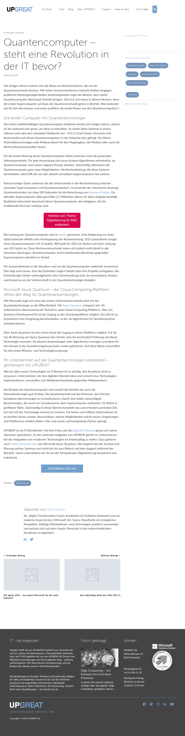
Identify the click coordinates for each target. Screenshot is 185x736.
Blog (70, 9)
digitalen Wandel (84, 430)
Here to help (121, 9)
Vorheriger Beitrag (14, 555)
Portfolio (47, 9)
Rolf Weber (56, 509)
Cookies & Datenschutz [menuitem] (22, 711)
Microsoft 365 (158, 66)
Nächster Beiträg (110, 555)
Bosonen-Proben (99, 192)
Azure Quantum (73, 305)
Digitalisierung (22, 483)
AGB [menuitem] (51, 711)
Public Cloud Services (23, 444)
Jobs (61, 9)
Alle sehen (132, 94)
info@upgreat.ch (132, 668)
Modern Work (150, 74)
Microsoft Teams (137, 83)
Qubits (63, 235)
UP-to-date (142, 9)
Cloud (132, 74)
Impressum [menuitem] (41, 711)
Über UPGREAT (86, 9)
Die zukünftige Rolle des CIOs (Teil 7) (100, 595)
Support (106, 9)
